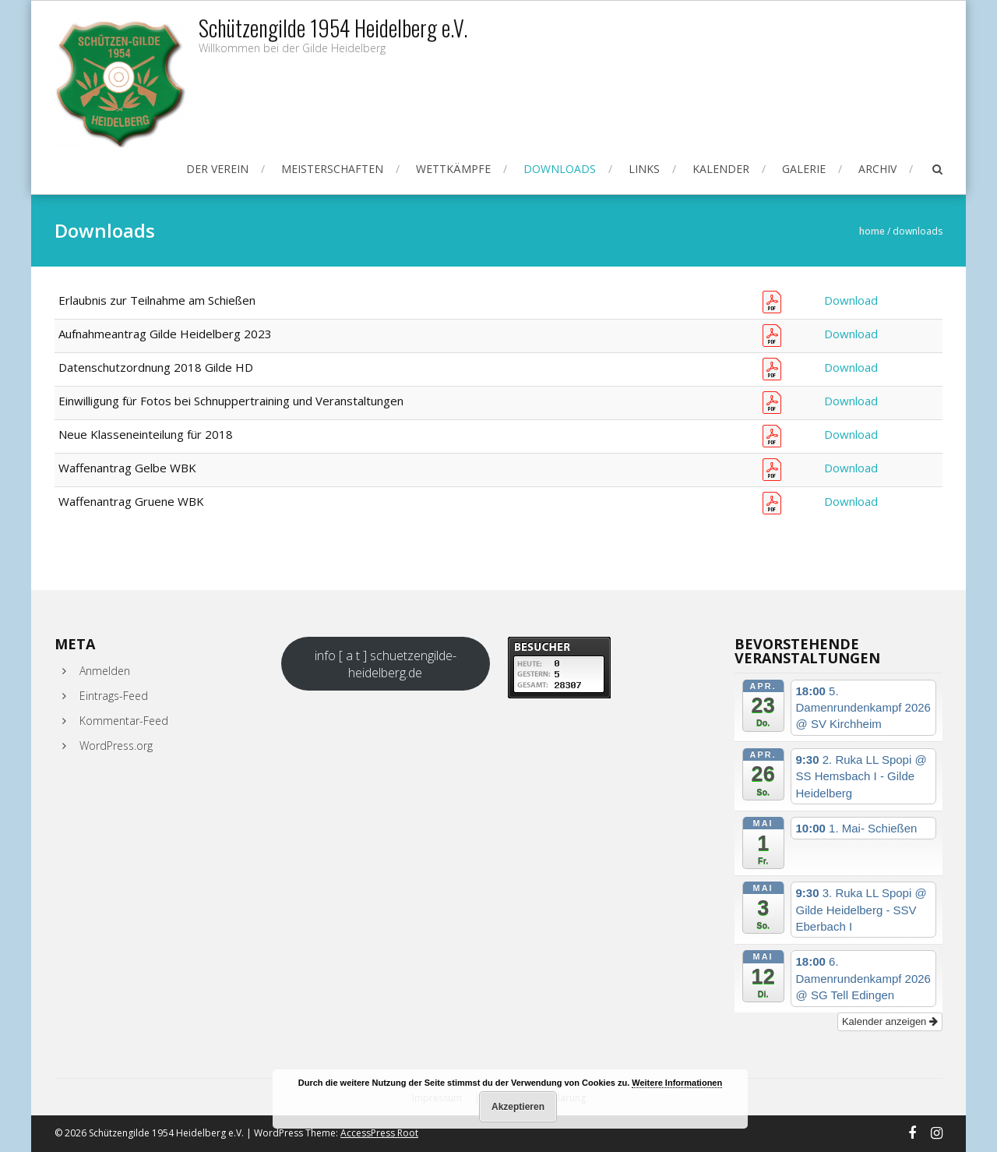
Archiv (877, 168)
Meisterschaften (332, 168)
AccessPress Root (379, 1133)
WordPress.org (116, 745)
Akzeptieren (517, 1106)
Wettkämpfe (453, 168)
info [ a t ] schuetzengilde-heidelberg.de (385, 664)
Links (644, 168)
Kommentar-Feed (123, 720)
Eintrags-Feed (113, 695)
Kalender (720, 168)
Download (851, 300)
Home (872, 231)
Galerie (804, 168)
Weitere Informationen (677, 1082)
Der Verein (217, 168)
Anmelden (104, 670)
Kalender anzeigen (890, 1021)
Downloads (559, 168)
